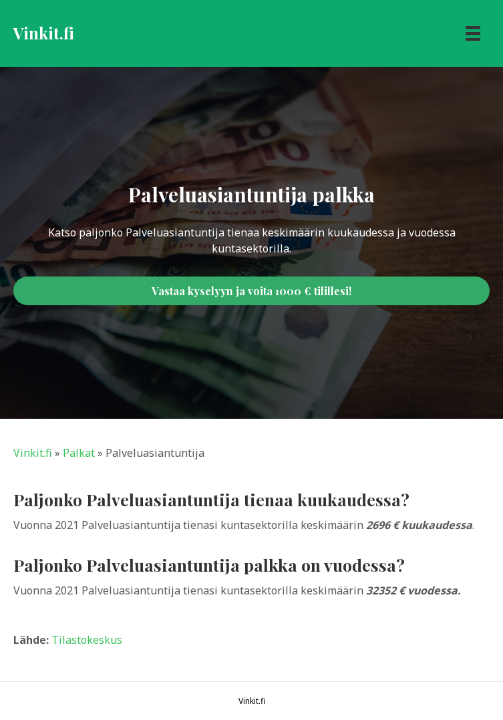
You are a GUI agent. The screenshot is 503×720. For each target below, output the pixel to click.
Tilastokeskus (86, 640)
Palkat (79, 452)
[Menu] (473, 33)
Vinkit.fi (32, 452)
